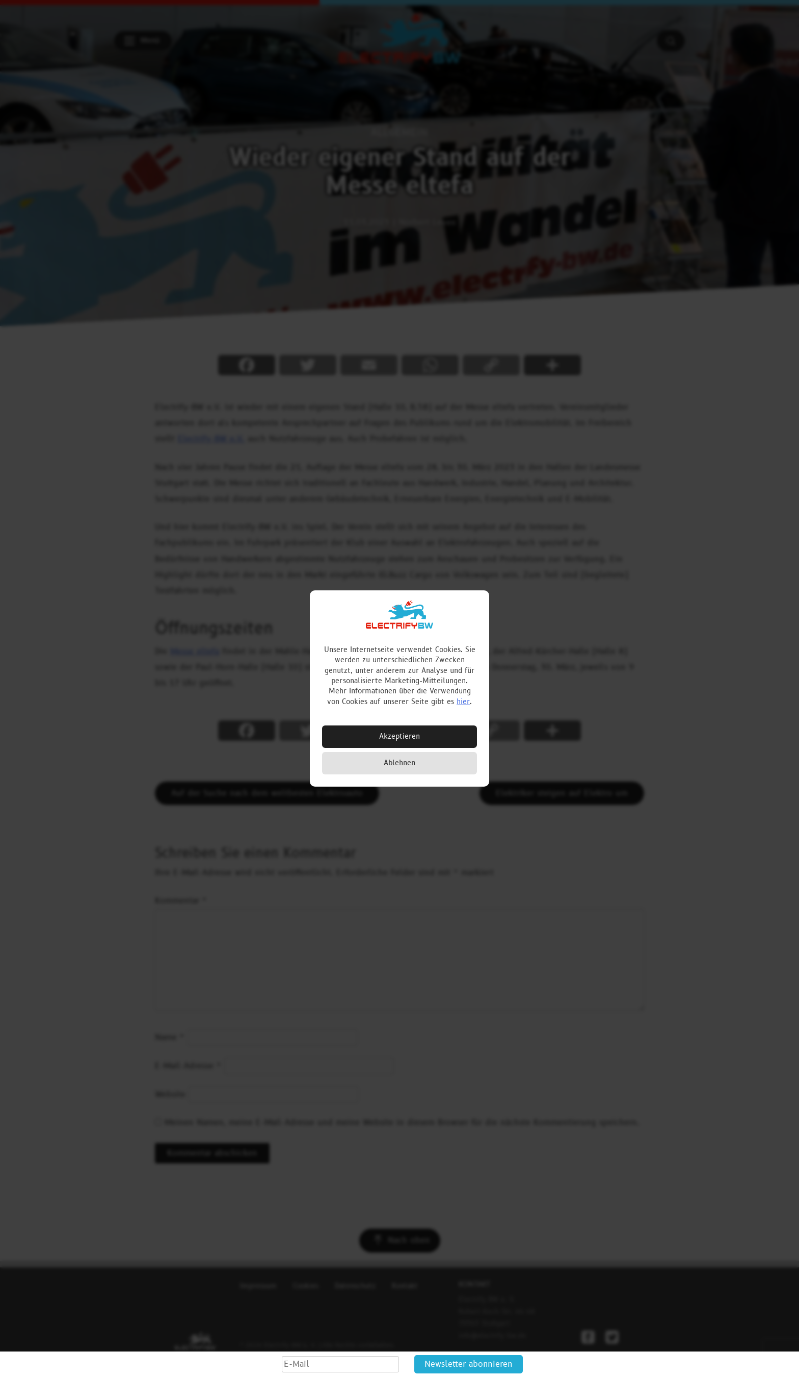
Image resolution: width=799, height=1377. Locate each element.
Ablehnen (399, 763)
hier (463, 702)
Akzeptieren (399, 736)
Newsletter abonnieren (468, 1364)
